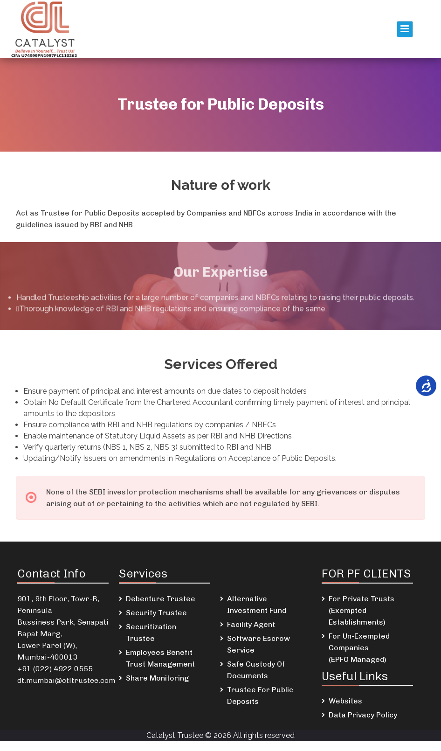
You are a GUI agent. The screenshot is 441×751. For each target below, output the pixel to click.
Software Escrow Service (258, 644)
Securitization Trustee (151, 632)
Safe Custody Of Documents (256, 670)
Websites (345, 700)
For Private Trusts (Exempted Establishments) (361, 610)
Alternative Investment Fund (256, 604)
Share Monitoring (157, 678)
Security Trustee (156, 612)
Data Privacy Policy (363, 714)
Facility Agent (251, 624)
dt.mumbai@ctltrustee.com (66, 680)
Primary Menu (405, 29)
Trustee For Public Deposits (260, 695)
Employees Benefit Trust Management (160, 658)
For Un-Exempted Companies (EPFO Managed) (359, 648)
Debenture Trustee (160, 598)
